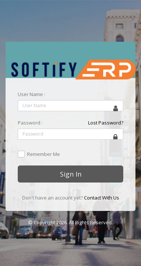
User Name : (31, 94)
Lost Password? (105, 122)
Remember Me (43, 154)
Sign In (70, 174)
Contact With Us (101, 197)
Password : (30, 122)
